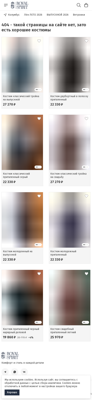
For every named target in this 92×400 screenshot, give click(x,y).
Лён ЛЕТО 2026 (33, 14)
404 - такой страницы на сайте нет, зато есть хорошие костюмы (43, 27)
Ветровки (79, 14)
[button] (22, 65)
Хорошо (12, 392)
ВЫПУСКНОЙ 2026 (57, 14)
